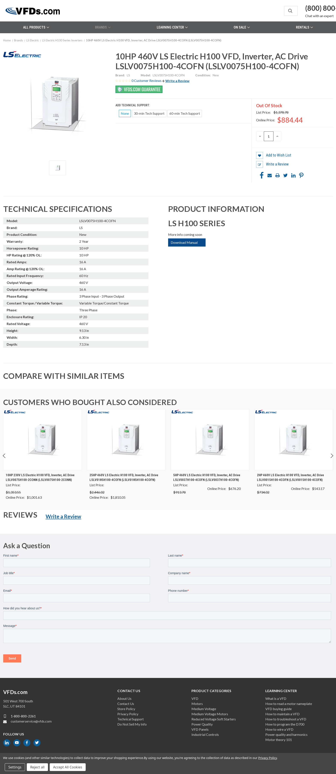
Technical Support (130, 719)
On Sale (242, 27)
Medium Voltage (203, 709)
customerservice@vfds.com (31, 721)
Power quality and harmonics (286, 734)
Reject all (37, 767)
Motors (197, 704)
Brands (103, 27)
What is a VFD (275, 698)
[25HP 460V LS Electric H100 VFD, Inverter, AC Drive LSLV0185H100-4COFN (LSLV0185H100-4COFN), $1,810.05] (126, 439)
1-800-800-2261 (23, 716)
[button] (176, 81)
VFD (194, 698)
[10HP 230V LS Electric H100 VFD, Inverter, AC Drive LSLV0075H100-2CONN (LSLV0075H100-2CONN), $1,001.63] (42, 439)
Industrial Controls (205, 734)
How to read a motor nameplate (288, 704)
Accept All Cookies (67, 767)
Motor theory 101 (278, 740)
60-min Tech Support (184, 113)
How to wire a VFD (279, 729)
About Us (124, 698)
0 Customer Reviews (146, 80)
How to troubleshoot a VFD (285, 719)
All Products (36, 27)
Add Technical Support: (133, 105)
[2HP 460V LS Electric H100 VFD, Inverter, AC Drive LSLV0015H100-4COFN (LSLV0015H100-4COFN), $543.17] (293, 439)
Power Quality (202, 724)
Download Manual (184, 242)
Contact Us (125, 704)
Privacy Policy (127, 714)
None (125, 113)
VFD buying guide (278, 709)
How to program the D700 (284, 724)
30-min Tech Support (149, 113)
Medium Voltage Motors (209, 714)
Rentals (304, 27)
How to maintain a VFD (282, 714)
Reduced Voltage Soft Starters (213, 719)
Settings (14, 767)
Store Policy (126, 709)
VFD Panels (200, 729)
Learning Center (172, 27)
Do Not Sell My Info (132, 724)
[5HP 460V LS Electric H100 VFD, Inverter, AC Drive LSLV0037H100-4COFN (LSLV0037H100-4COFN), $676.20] (210, 439)
